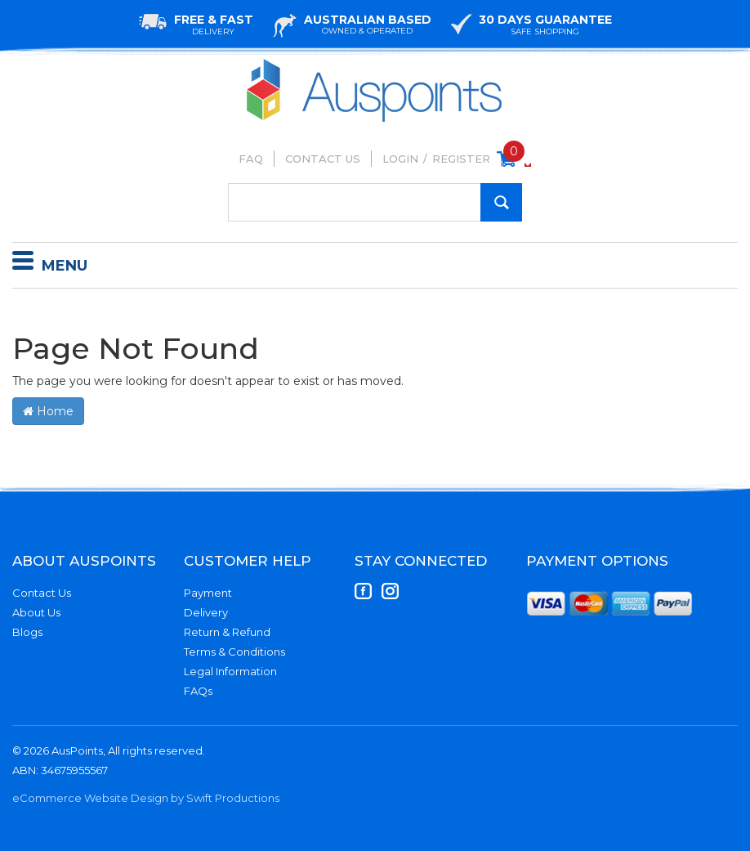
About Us (36, 612)
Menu (49, 263)
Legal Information (230, 671)
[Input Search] (375, 202)
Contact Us (322, 158)
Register (461, 158)
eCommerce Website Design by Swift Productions (145, 797)
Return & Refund (227, 631)
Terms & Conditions (234, 651)
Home (48, 411)
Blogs (27, 631)
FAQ (251, 158)
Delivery (206, 612)
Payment (208, 592)
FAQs (198, 690)
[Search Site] (501, 202)
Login (400, 158)
